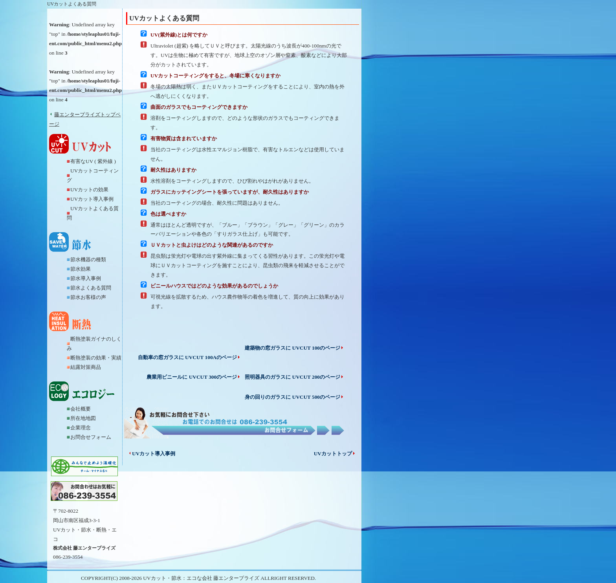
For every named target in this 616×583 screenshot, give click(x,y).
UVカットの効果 (89, 189)
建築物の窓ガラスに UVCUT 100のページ (294, 348)
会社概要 (80, 409)
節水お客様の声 (88, 297)
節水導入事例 (85, 278)
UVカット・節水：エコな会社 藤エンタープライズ (201, 578)
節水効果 (80, 269)
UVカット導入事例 (92, 199)
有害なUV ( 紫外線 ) (93, 161)
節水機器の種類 (88, 259)
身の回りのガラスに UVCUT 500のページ (294, 397)
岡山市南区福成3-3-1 (76, 520)
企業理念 (80, 428)
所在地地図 (83, 418)
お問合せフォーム (90, 437)
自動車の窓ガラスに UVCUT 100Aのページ (189, 357)
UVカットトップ (335, 453)
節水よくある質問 (90, 288)
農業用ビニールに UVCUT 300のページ (194, 377)
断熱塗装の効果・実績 (95, 358)
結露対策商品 (85, 367)
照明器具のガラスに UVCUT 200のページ (294, 377)
